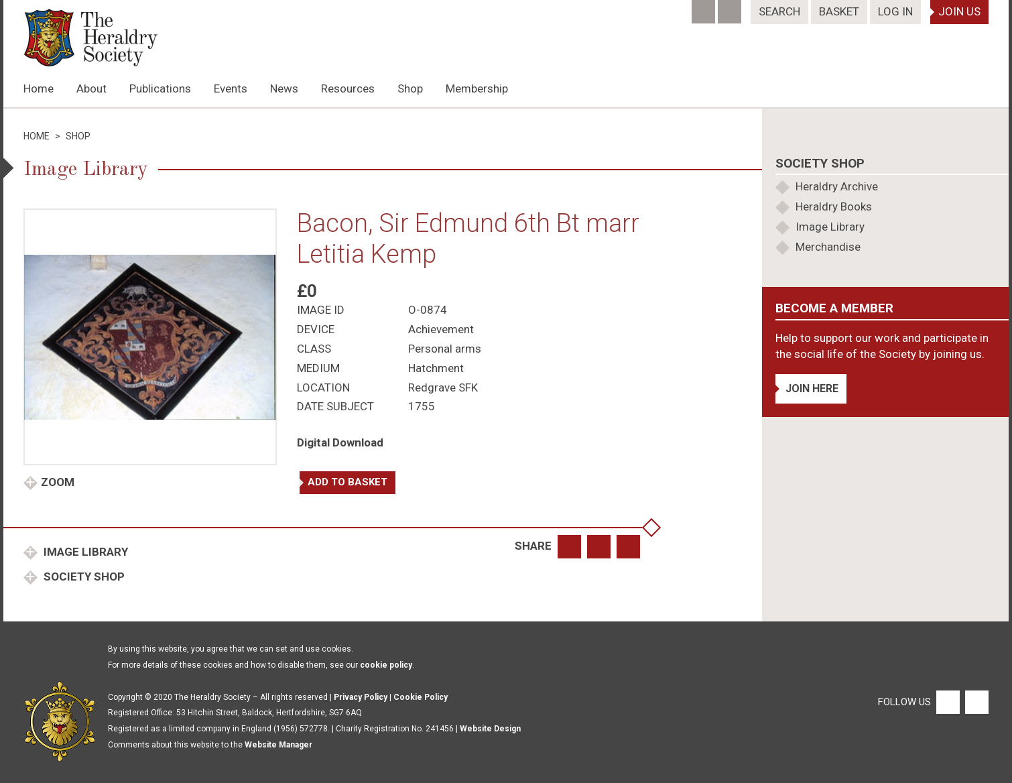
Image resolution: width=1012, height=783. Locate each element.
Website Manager (278, 744)
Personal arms (444, 348)
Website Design (490, 728)
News (284, 88)
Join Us (959, 11)
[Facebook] (705, 7)
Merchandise (828, 246)
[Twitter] (731, 7)
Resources (348, 88)
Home (38, 88)
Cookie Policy (420, 697)
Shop (410, 88)
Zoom (57, 482)
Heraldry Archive (837, 186)
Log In (895, 11)
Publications (160, 88)
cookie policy (386, 665)
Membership (477, 88)
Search (779, 11)
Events (230, 88)
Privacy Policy (360, 697)
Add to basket (347, 482)
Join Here (811, 388)
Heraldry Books (834, 206)
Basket (839, 11)
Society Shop (83, 576)
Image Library (84, 551)
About (91, 88)
